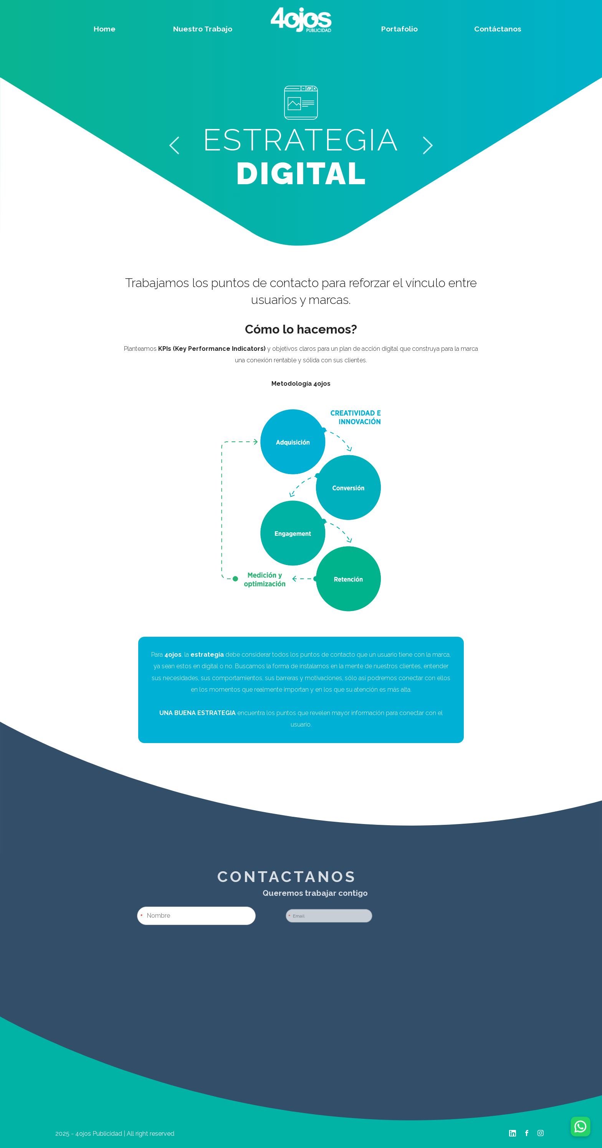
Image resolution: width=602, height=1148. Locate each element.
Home (105, 29)
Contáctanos (497, 29)
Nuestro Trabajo (202, 29)
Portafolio (399, 29)
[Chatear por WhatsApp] (580, 1126)
